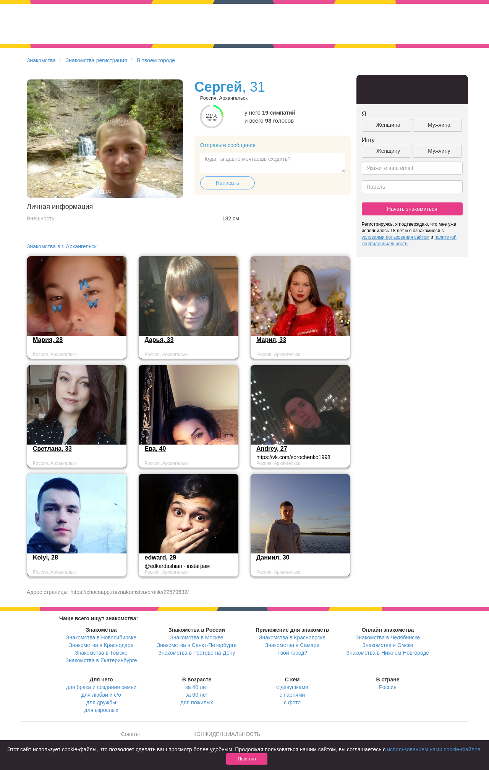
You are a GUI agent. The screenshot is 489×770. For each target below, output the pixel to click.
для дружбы (101, 702)
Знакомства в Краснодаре (101, 645)
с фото (292, 702)
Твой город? (292, 653)
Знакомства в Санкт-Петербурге (197, 645)
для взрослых (101, 710)
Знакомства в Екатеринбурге (101, 660)
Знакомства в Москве (196, 637)
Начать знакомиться (412, 209)
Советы (130, 734)
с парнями (292, 695)
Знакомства (41, 60)
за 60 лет (196, 695)
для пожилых (196, 702)
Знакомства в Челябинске (388, 637)
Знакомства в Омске (388, 645)
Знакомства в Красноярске (292, 637)
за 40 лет (196, 687)
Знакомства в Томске (101, 653)
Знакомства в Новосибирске (101, 637)
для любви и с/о (101, 695)
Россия (388, 687)
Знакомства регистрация (96, 60)
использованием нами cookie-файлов (433, 749)
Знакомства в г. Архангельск (62, 246)
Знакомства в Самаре (292, 645)
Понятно (247, 759)
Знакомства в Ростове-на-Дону (197, 653)
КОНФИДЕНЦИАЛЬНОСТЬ (226, 734)
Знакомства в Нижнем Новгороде (388, 653)
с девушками (292, 687)
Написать (227, 183)
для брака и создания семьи (101, 687)
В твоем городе (156, 60)
